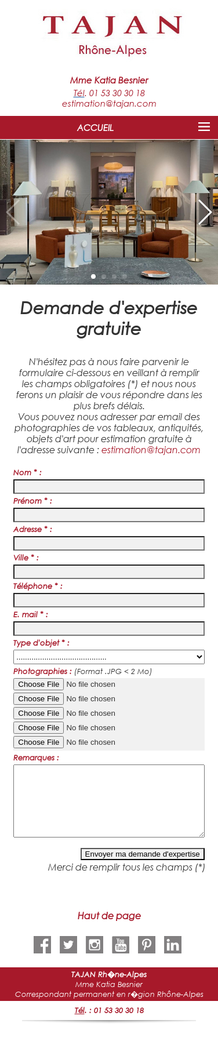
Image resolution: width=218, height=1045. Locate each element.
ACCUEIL (95, 127)
